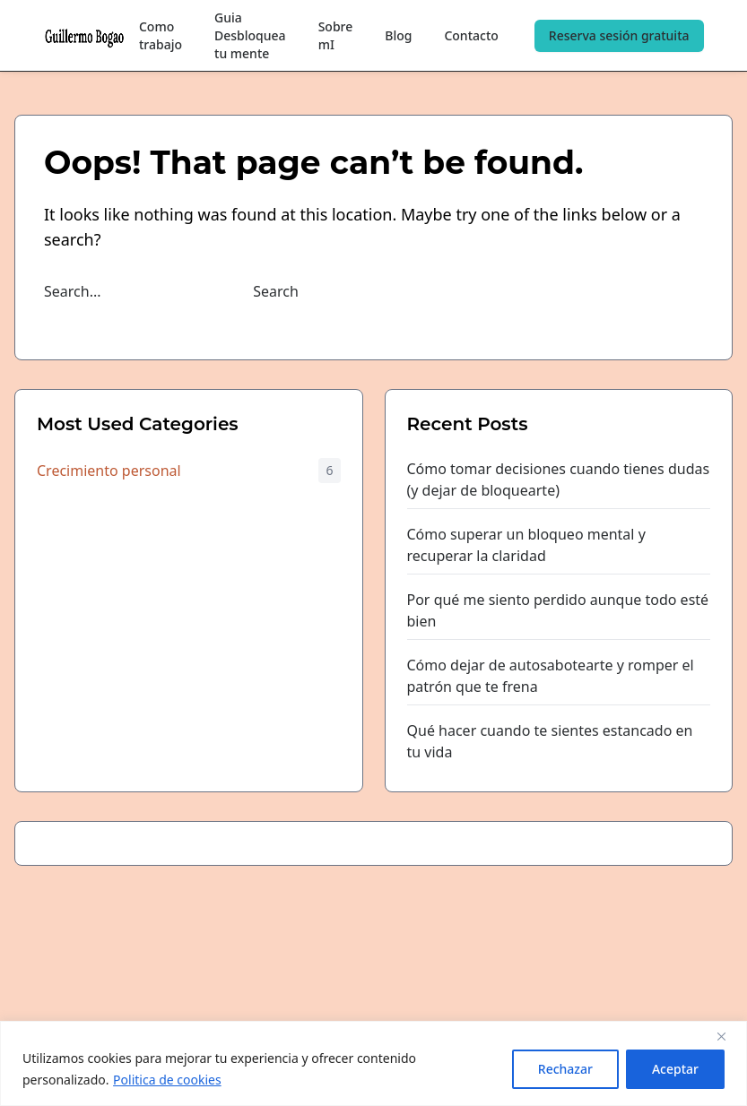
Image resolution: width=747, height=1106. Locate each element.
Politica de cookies (167, 1079)
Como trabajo (160, 35)
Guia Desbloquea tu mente (250, 35)
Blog (398, 35)
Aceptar (675, 1068)
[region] (373, 1063)
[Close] (728, 1036)
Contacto (471, 35)
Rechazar (565, 1068)
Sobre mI (335, 35)
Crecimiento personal (109, 470)
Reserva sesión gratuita (619, 35)
